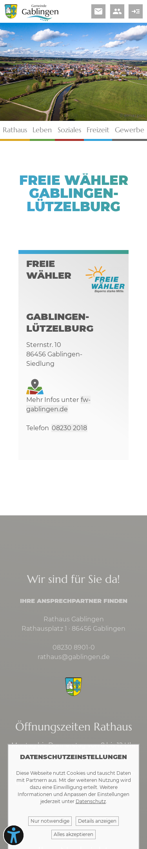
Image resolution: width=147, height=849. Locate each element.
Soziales (69, 129)
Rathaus (15, 129)
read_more (135, 11)
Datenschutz (91, 801)
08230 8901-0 (74, 647)
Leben (42, 129)
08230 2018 (69, 428)
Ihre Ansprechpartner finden (73, 600)
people (117, 11)
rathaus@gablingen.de (74, 657)
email (98, 11)
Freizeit (98, 129)
